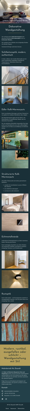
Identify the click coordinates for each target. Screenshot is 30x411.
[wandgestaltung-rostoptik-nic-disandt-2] (15, 312)
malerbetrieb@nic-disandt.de (11, 391)
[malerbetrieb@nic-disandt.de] (3, 391)
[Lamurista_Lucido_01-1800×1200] (15, 279)
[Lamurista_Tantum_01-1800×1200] (15, 140)
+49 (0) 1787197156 (9, 393)
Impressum (13, 408)
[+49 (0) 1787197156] (3, 393)
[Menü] (27, 2)
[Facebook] (3, 399)
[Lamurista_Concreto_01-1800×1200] (15, 75)
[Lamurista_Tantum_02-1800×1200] (15, 159)
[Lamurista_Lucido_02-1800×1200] (15, 260)
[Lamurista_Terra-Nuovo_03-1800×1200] (15, 202)
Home (7, 408)
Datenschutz (21, 408)
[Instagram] (7, 399)
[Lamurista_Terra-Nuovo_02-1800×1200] (15, 222)
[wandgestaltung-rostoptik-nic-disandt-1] (15, 332)
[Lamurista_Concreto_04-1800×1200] (15, 95)
